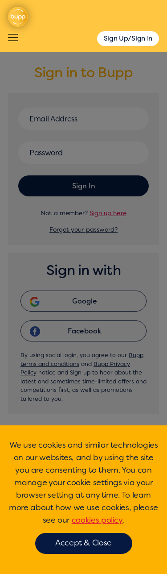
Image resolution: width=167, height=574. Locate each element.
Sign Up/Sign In (128, 38)
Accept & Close (83, 542)
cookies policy (97, 520)
